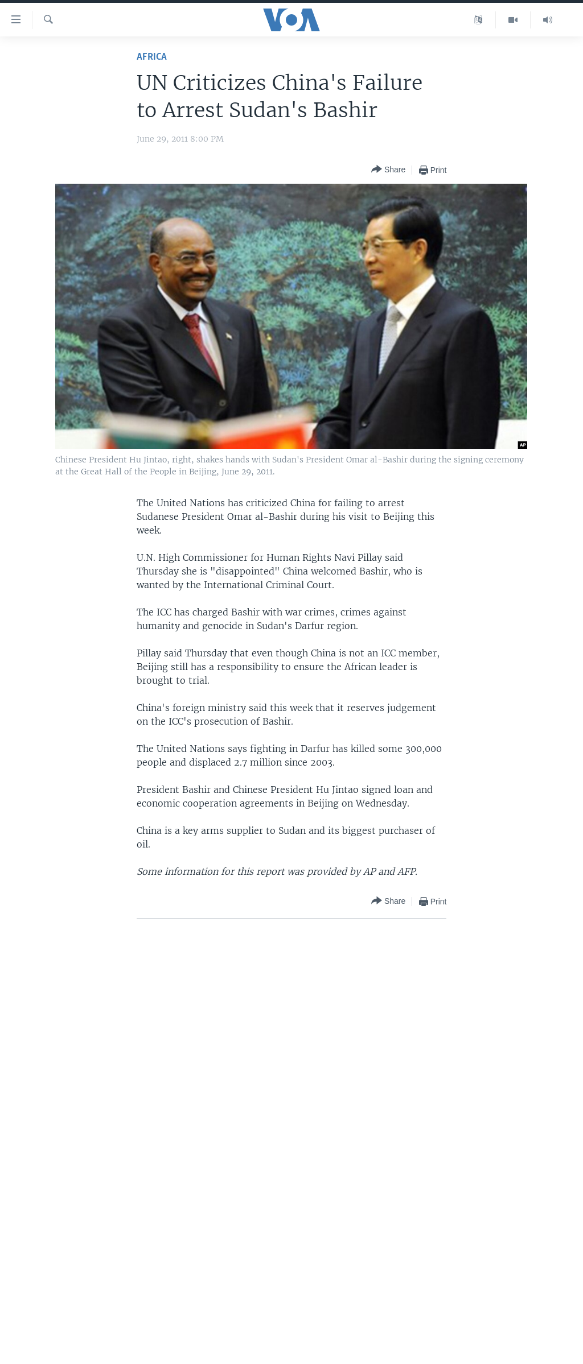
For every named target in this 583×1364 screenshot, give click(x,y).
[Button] (388, 170)
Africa (152, 57)
